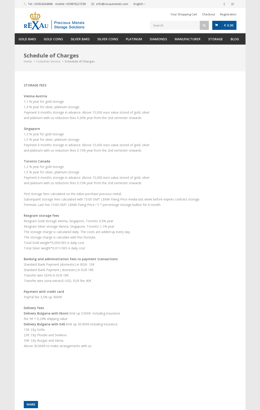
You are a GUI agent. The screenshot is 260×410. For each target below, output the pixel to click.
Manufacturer (187, 39)
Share (30, 404)
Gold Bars (27, 39)
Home (28, 61)
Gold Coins (53, 39)
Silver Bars (80, 39)
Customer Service (48, 61)
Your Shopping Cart (184, 14)
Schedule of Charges (80, 61)
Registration (228, 14)
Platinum (134, 39)
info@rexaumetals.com (112, 4)
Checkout (208, 14)
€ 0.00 (228, 25)
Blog (235, 39)
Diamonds (158, 39)
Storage (215, 39)
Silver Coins (107, 39)
